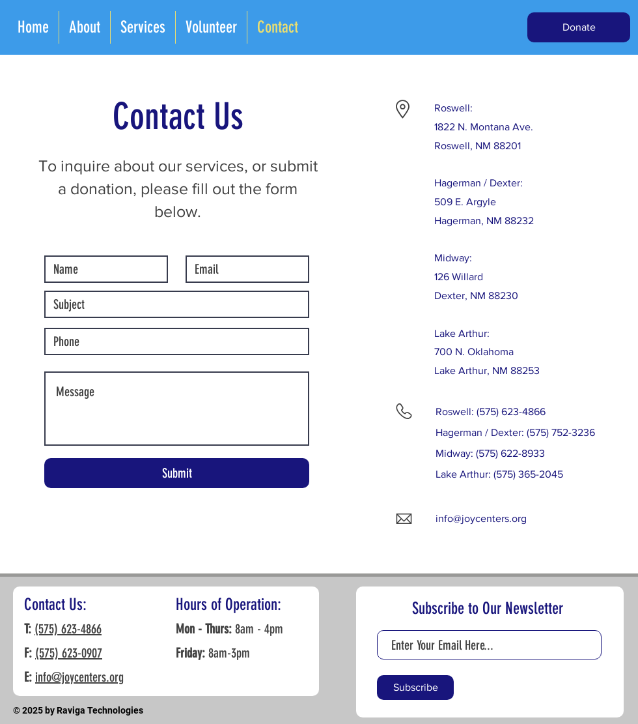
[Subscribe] (415, 687)
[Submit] (176, 473)
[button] (578, 27)
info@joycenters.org (481, 518)
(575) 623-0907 (68, 653)
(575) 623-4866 (68, 629)
